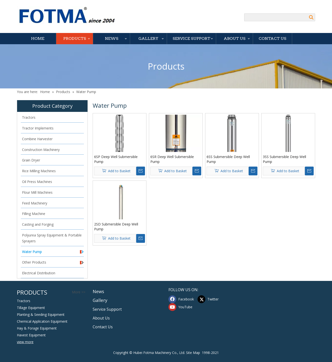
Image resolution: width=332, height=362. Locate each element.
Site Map (193, 352)
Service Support (191, 38)
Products (74, 38)
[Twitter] (211, 299)
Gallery (148, 38)
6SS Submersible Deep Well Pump (228, 159)
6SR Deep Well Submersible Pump (172, 159)
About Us (234, 38)
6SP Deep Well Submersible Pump (116, 159)
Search (311, 17)
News (111, 38)
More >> (78, 292)
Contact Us (272, 38)
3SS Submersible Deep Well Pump (284, 159)
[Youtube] (181, 307)
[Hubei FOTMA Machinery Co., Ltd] (69, 16)
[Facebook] (181, 299)
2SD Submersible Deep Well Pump (116, 226)
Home (37, 38)
